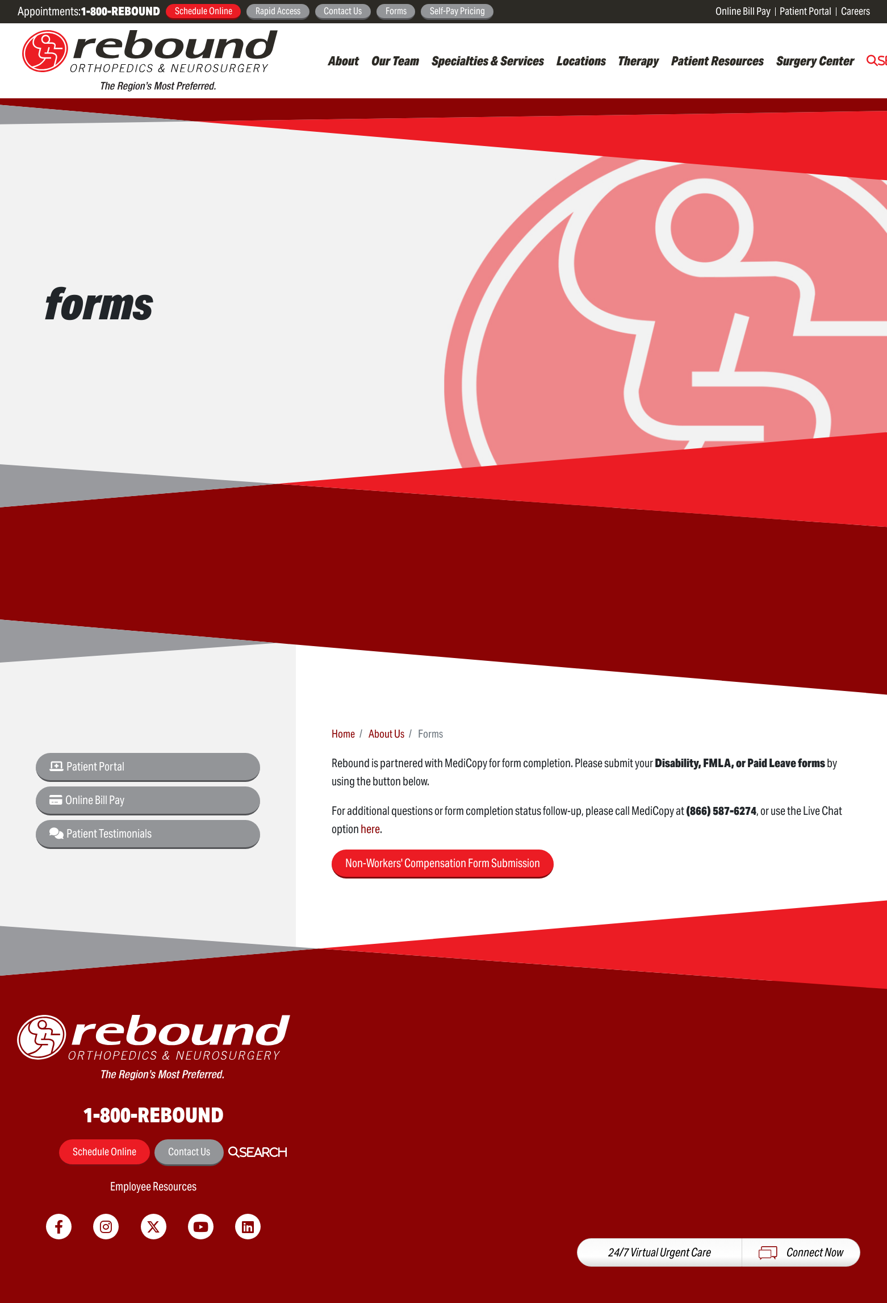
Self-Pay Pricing (457, 10)
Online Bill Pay (743, 11)
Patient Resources (717, 61)
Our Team (395, 61)
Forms (396, 10)
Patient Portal (805, 11)
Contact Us (343, 10)
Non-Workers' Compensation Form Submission (442, 863)
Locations (581, 61)
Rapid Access (278, 10)
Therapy (638, 61)
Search (263, 1152)
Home (343, 733)
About (343, 61)
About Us (386, 733)
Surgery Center (815, 61)
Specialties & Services (488, 61)
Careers (855, 11)
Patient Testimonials (100, 833)
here (370, 829)
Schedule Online (203, 10)
